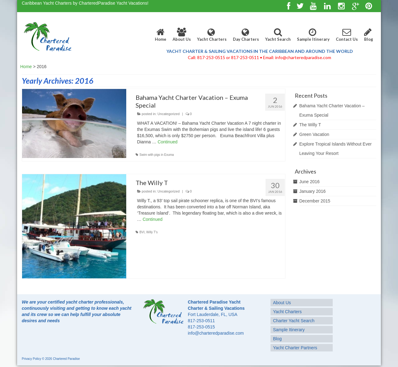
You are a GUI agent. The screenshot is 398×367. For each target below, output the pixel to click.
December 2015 (315, 200)
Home (160, 35)
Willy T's (152, 232)
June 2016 (309, 181)
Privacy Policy (31, 358)
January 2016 (312, 191)
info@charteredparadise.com (216, 333)
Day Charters (246, 35)
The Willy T (310, 124)
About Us (182, 35)
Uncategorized (169, 114)
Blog (368, 35)
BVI (142, 232)
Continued (168, 141)
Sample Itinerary (313, 35)
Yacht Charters (212, 35)
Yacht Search (278, 35)
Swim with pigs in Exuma (157, 154)
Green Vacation (314, 134)
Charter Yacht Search (293, 320)
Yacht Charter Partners (295, 347)
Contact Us (347, 35)
